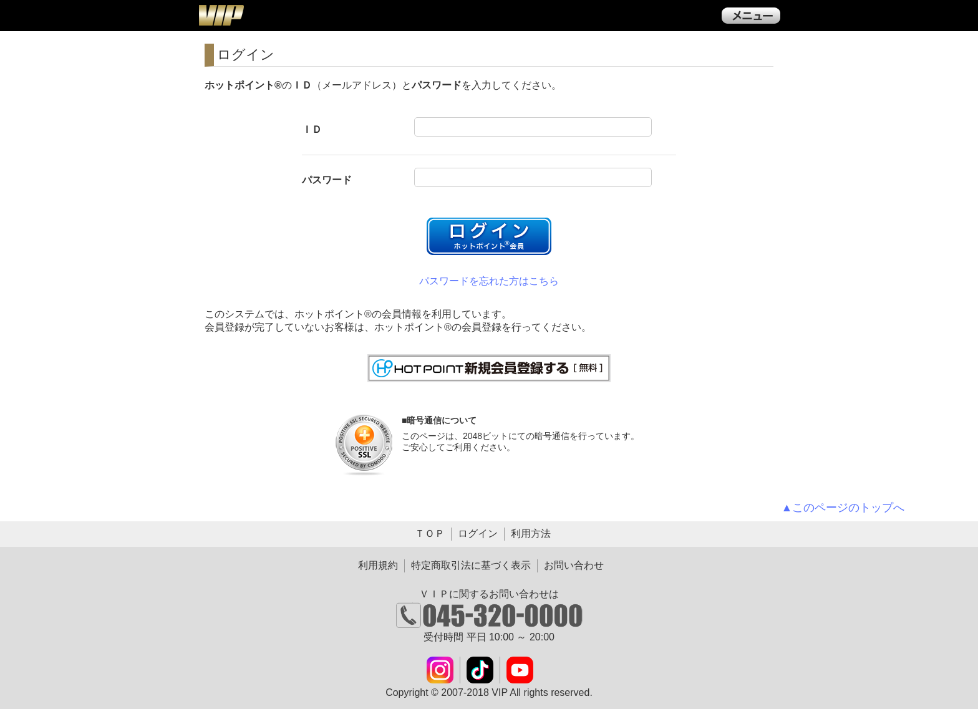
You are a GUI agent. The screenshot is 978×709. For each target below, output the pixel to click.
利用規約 (378, 565)
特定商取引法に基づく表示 (471, 565)
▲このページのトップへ (843, 507)
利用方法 (531, 533)
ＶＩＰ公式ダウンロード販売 (221, 15)
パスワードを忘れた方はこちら (489, 281)
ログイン (478, 533)
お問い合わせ (574, 565)
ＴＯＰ (430, 533)
